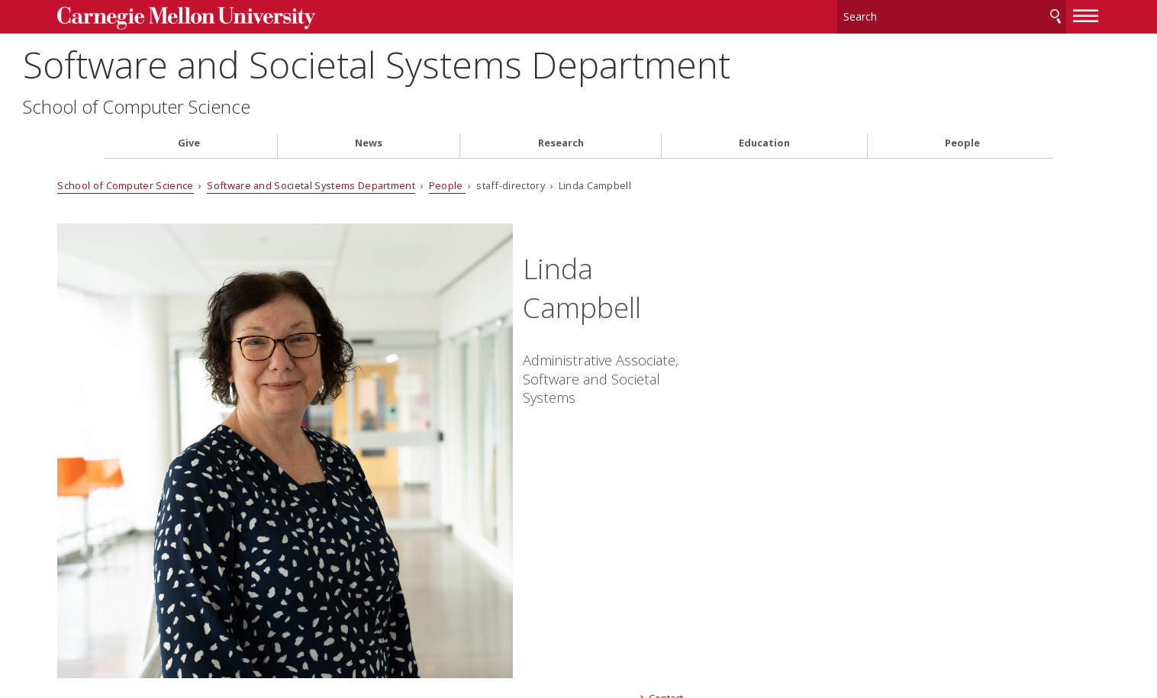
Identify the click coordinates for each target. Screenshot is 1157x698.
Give (189, 139)
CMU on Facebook (435, 533)
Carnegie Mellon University (222, 16)
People (962, 139)
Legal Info (132, 632)
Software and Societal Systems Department (457, 61)
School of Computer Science (217, 104)
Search (1009, 15)
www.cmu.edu (223, 632)
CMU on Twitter (463, 533)
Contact (656, 437)
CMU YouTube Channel (518, 533)
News (368, 139)
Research (561, 139)
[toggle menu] (1039, 14)
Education (764, 139)
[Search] (905, 15)
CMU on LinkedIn (490, 533)
